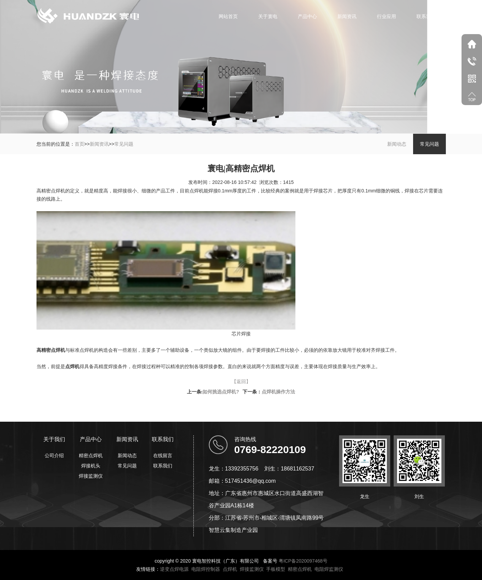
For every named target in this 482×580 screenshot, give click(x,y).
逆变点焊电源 (174, 569)
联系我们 (426, 16)
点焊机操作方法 (278, 391)
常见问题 (123, 144)
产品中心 (307, 16)
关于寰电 (267, 16)
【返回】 (241, 381)
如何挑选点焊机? (221, 391)
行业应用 (386, 16)
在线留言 (162, 455)
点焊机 (230, 569)
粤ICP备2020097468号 (303, 561)
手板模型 (275, 569)
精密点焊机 (91, 455)
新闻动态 (396, 144)
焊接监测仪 (91, 476)
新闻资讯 (346, 16)
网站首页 (228, 16)
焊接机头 (90, 465)
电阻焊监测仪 (329, 569)
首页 (79, 144)
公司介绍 (54, 455)
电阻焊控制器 (205, 569)
